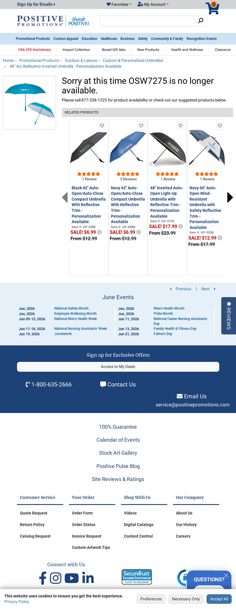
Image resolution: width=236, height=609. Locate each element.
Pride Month (163, 314)
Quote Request (33, 513)
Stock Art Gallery (118, 453)
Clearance (223, 50)
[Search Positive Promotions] (147, 21)
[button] (119, 5)
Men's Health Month (169, 308)
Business (127, 39)
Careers (183, 536)
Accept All (219, 599)
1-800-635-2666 (51, 384)
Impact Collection (76, 50)
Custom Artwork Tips (91, 547)
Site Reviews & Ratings (118, 479)
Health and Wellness (187, 50)
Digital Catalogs (138, 524)
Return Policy (32, 524)
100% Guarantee (118, 427)
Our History (186, 524)
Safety (143, 39)
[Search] (200, 21)
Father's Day (163, 334)
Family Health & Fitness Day (175, 329)
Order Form (82, 513)
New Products (148, 50)
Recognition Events (202, 39)
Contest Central (138, 536)
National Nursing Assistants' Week (80, 329)
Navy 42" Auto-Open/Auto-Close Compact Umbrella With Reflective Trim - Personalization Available (128, 205)
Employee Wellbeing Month (75, 314)
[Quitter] (226, 575)
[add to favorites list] (102, 125)
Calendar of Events (118, 440)
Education (89, 39)
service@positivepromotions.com (193, 405)
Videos (130, 513)
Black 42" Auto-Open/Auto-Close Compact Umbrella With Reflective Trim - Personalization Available (89, 205)
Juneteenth (63, 334)
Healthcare (109, 39)
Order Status (83, 524)
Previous (65, 197)
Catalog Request (35, 536)
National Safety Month (71, 308)
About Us (184, 513)
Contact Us (121, 384)
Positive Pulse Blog (118, 466)
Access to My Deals (118, 366)
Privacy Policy (16, 601)
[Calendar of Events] (118, 315)
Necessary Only (186, 599)
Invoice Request (86, 536)
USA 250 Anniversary (34, 50)
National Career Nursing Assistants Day (180, 321)
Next (230, 197)
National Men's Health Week (75, 319)
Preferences (151, 599)
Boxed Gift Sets (113, 50)
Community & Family (167, 39)
